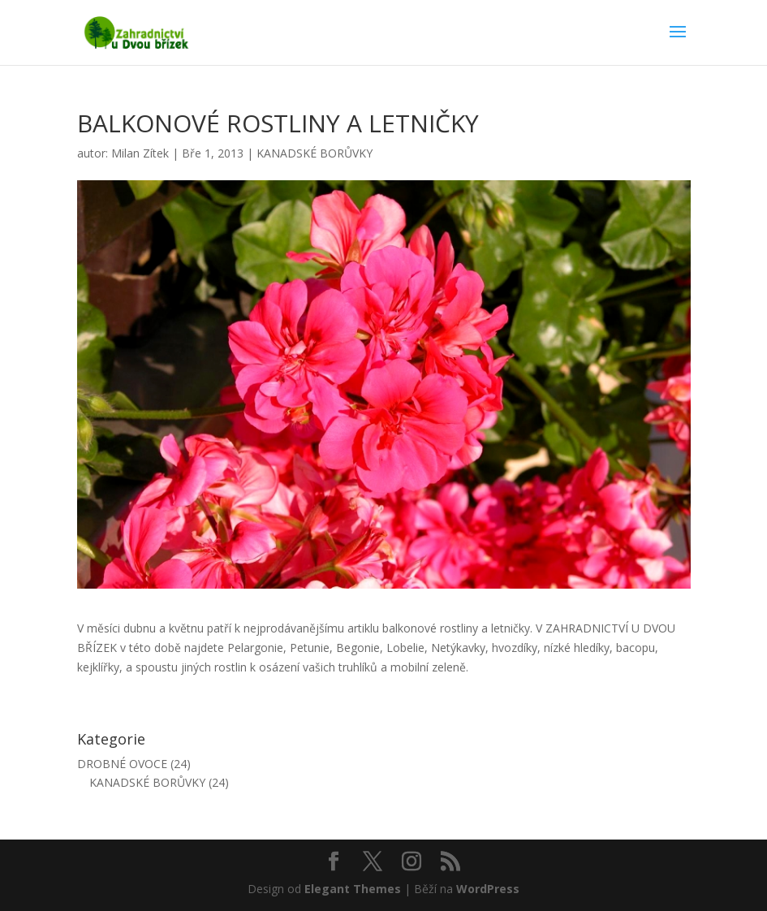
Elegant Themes (352, 888)
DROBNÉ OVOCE (122, 763)
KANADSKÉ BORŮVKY (314, 153)
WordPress (487, 888)
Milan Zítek (140, 153)
